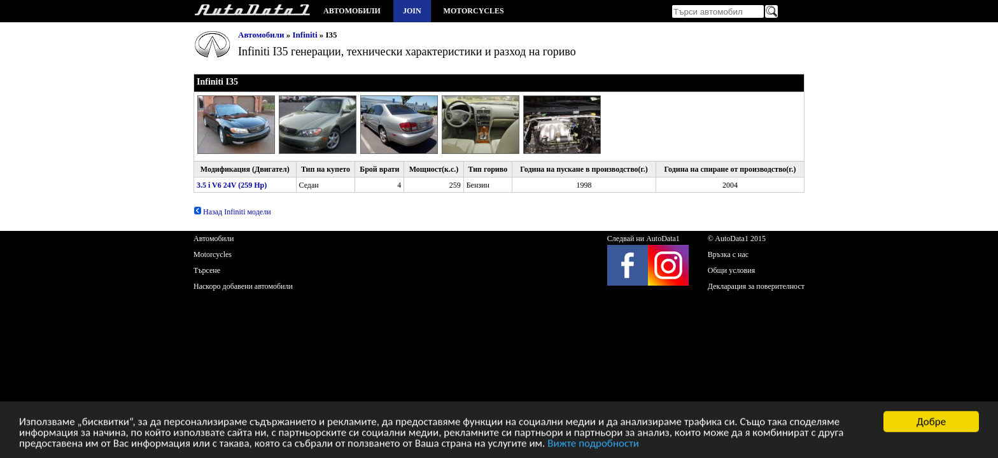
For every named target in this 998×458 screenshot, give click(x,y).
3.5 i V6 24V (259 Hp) (232, 185)
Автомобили (352, 10)
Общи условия (731, 270)
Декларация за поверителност (756, 286)
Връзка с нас (728, 254)
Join (412, 10)
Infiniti (305, 34)
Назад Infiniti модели (232, 211)
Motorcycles (474, 10)
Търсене (206, 270)
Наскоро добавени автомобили (243, 286)
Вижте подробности (593, 445)
